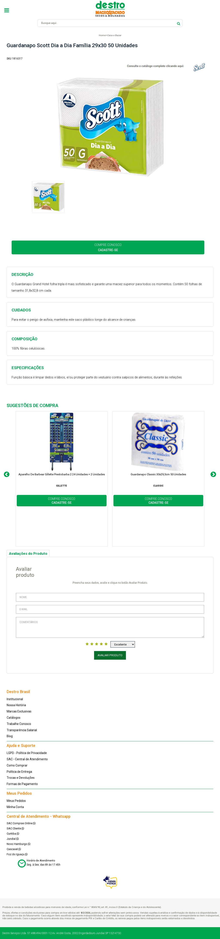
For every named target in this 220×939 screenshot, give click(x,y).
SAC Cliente (15, 828)
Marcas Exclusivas (19, 711)
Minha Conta (15, 807)
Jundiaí (13, 838)
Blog (10, 736)
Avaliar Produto (110, 655)
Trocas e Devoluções (21, 777)
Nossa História (16, 705)
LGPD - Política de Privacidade (27, 753)
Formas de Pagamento (22, 784)
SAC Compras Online (21, 823)
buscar (178, 23)
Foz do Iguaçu (17, 854)
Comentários (110, 627)
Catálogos (13, 717)
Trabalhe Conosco (19, 724)
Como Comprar (17, 765)
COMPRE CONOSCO (108, 247)
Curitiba (13, 833)
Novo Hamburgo (18, 844)
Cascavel (14, 849)
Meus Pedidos (16, 800)
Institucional (15, 699)
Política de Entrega (19, 771)
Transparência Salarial (22, 730)
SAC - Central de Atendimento (27, 759)
